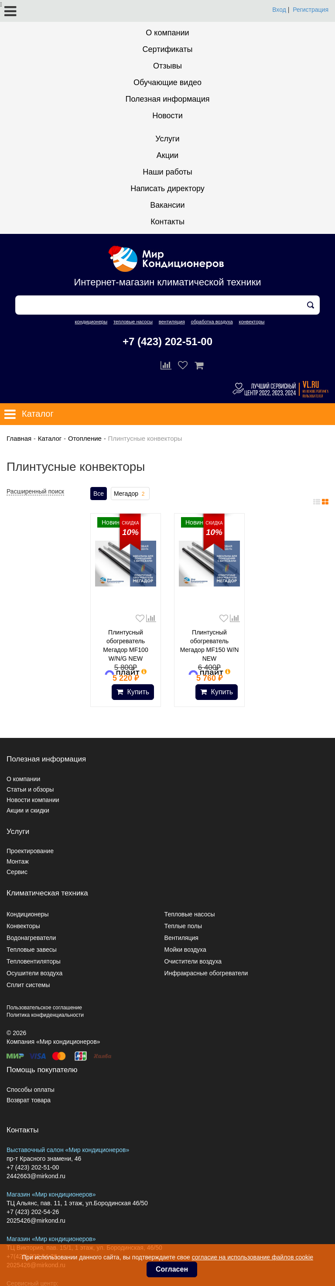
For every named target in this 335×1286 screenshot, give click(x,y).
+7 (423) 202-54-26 (33, 1211)
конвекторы (251, 321)
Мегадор (130, 494)
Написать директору (167, 188)
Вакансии (167, 205)
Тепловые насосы (189, 914)
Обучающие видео (167, 82)
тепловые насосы (133, 321)
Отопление (85, 438)
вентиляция (172, 321)
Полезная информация (168, 99)
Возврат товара (29, 1100)
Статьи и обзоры (30, 789)
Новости (167, 115)
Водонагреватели (31, 937)
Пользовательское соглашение (44, 1008)
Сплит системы (28, 984)
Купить (132, 692)
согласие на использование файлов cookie (252, 1257)
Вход (279, 9)
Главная (19, 438)
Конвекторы (23, 925)
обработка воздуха (212, 321)
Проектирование (30, 850)
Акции (167, 155)
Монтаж (18, 861)
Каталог (50, 438)
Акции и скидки (28, 810)
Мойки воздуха (185, 949)
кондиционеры (91, 321)
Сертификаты (168, 49)
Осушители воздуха (34, 973)
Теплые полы (183, 925)
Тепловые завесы (32, 949)
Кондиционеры (28, 914)
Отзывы (167, 66)
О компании (167, 32)
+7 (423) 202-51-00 (167, 341)
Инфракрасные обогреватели (206, 973)
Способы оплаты (31, 1089)
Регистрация (310, 9)
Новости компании (33, 799)
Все (98, 493)
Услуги (167, 138)
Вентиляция (181, 937)
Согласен (172, 1269)
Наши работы (167, 172)
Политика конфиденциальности (45, 1015)
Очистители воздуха (193, 961)
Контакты (167, 221)
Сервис (17, 871)
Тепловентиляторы (34, 961)
